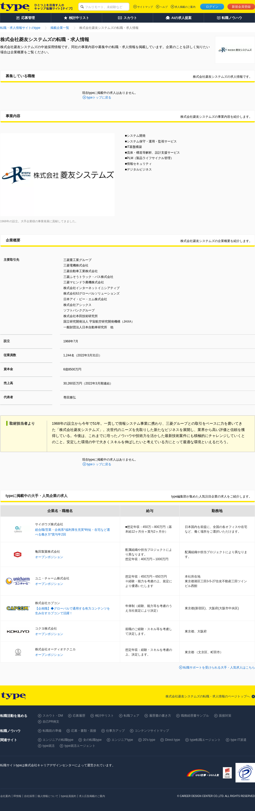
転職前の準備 (52, 730)
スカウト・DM (53, 715)
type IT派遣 (238, 740)
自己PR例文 (51, 721)
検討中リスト (104, 715)
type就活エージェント (79, 746)
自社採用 (29, 796)
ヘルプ (164, 6)
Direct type (172, 740)
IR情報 (17, 796)
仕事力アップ (115, 730)
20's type (149, 740)
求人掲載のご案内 (185, 6)
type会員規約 (68, 796)
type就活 (49, 746)
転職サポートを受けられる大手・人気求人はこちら (219, 667)
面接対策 (225, 715)
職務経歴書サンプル (195, 715)
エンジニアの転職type (58, 740)
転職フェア (131, 715)
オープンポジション (49, 557)
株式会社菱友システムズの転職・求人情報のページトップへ (208, 696)
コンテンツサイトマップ (152, 730)
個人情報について (47, 796)
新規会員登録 (241, 7)
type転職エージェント (205, 740)
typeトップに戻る (99, 97)
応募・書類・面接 (83, 730)
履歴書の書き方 (160, 715)
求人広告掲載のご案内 (92, 796)
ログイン (212, 7)
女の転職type (92, 740)
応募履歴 (79, 715)
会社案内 (5, 796)
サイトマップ (145, 6)
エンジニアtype (122, 740)
